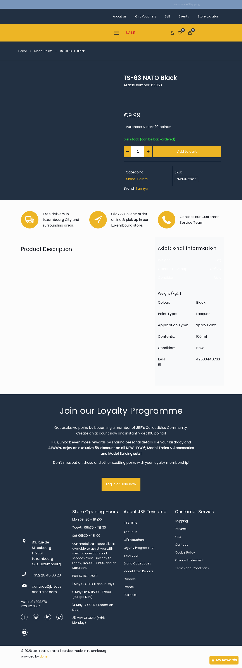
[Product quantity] (138, 151)
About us (130, 532)
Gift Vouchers (134, 540)
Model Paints (43, 51)
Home (22, 51)
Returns (181, 529)
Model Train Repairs (138, 571)
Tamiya (141, 188)
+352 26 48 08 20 (46, 575)
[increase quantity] (148, 151)
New (217, 277)
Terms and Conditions (192, 568)
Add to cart (187, 151)
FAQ (178, 537)
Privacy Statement (189, 560)
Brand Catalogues (137, 563)
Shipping (181, 521)
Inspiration (131, 555)
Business (130, 595)
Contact (181, 544)
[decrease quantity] (127, 151)
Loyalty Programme (139, 547)
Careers (130, 579)
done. (44, 656)
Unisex (215, 268)
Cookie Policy (185, 552)
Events (129, 587)
